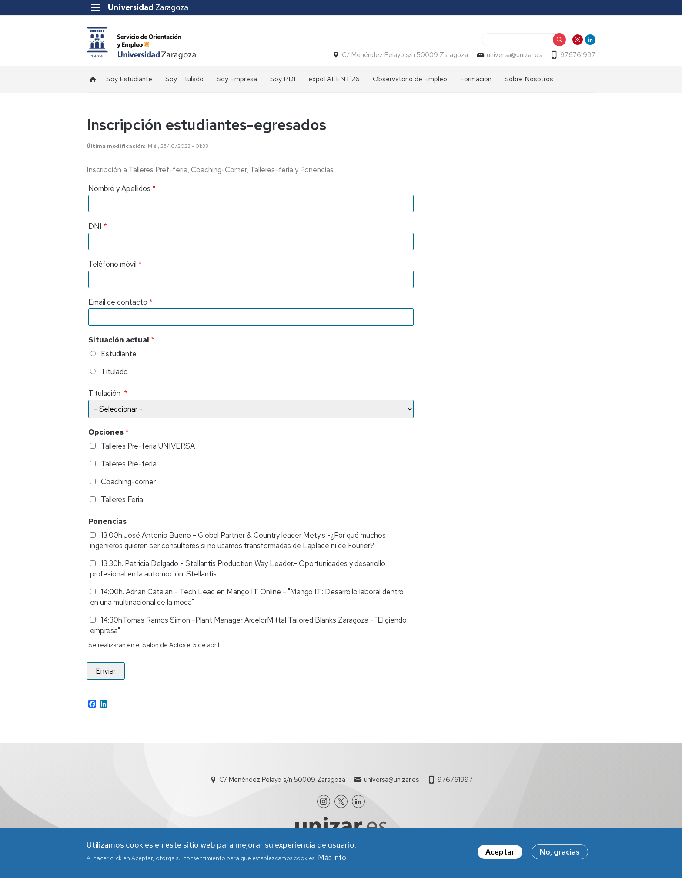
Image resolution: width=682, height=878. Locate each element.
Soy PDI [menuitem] (282, 79)
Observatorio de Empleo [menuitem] (410, 79)
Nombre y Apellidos (119, 188)
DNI (95, 226)
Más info (332, 858)
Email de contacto (117, 302)
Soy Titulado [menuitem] (184, 79)
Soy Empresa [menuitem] (237, 79)
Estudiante (119, 354)
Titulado (114, 371)
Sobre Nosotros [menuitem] (529, 79)
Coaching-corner (128, 481)
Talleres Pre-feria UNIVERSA (148, 446)
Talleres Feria (122, 499)
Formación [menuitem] (475, 79)
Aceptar (500, 852)
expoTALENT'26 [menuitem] (334, 79)
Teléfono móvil (112, 264)
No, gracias (560, 852)
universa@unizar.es (514, 54)
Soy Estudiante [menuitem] (129, 79)
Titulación (105, 393)
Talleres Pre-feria (129, 464)
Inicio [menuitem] (93, 79)
